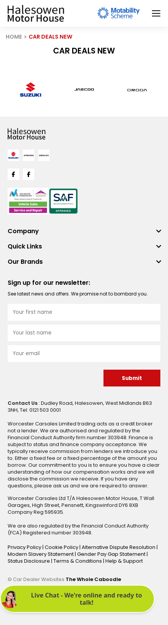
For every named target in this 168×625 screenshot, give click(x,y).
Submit (132, 378)
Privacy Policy (25, 547)
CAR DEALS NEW (51, 37)
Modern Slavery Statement (41, 554)
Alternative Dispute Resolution (119, 547)
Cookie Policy (62, 547)
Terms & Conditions (78, 561)
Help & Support (124, 561)
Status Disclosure (29, 561)
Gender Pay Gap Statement (112, 554)
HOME (14, 37)
